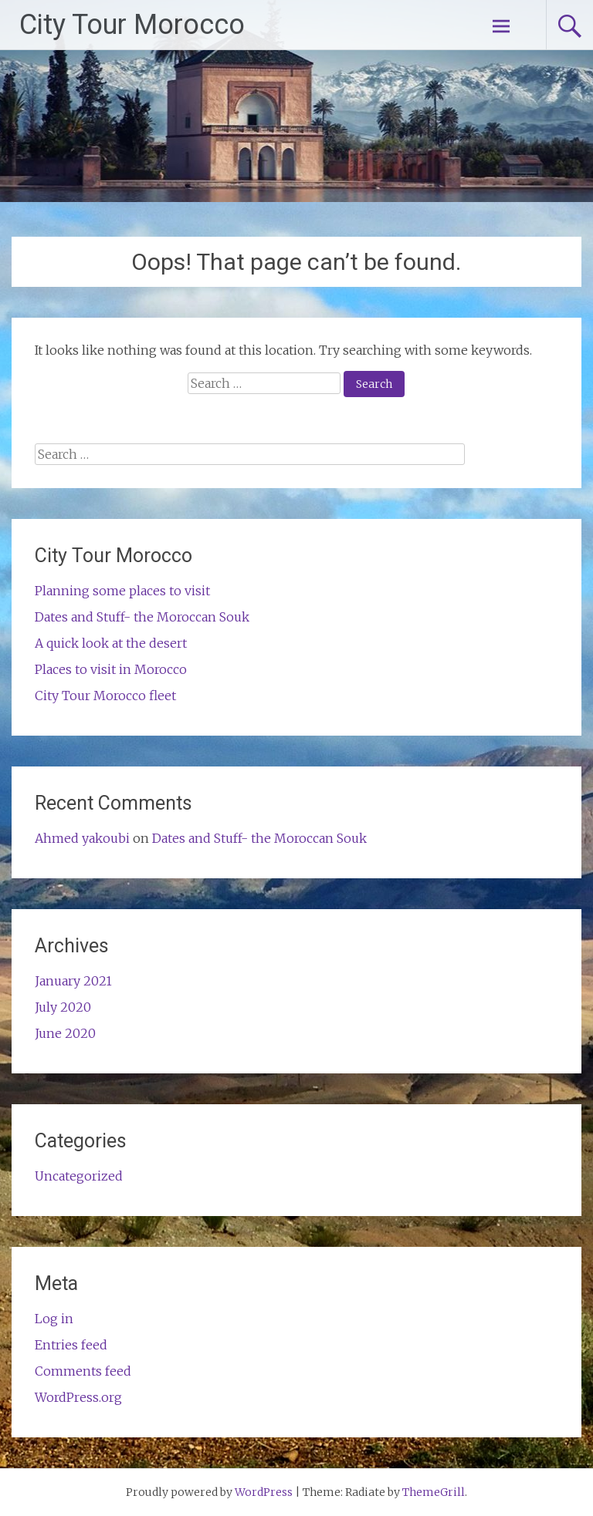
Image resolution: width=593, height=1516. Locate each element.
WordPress (264, 1492)
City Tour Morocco (132, 24)
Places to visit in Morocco (111, 669)
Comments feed (83, 1371)
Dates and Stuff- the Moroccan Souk (142, 617)
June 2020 (65, 1033)
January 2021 (73, 981)
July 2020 (63, 1007)
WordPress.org (78, 1397)
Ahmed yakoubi (82, 838)
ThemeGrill (433, 1492)
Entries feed (71, 1345)
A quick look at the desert (111, 643)
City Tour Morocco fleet (105, 695)
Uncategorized (79, 1176)
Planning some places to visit (122, 590)
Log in (54, 1318)
